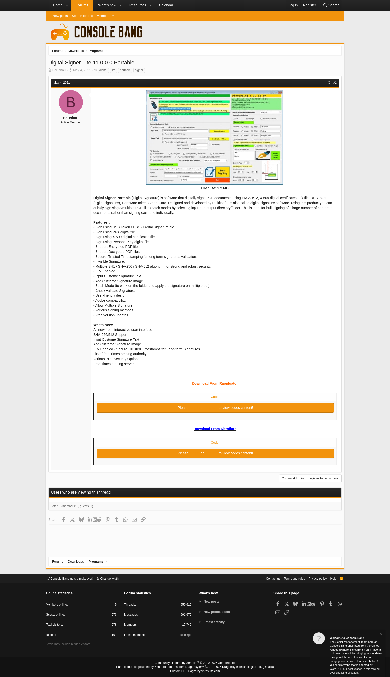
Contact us (265, 578)
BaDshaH (61, 71)
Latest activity (215, 622)
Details (262, 667)
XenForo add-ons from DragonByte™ (180, 667)
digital (104, 71)
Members (103, 16)
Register (212, 409)
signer (140, 71)
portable (126, 71)
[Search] (331, 5)
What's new (107, 5)
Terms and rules (288, 578)
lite (115, 71)
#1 (333, 84)
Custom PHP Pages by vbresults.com (195, 671)
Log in (195, 409)
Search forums (82, 16)
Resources (137, 5)
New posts (60, 16)
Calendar (166, 5)
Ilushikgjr (185, 636)
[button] (67, 5)
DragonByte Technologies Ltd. (238, 667)
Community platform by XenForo (195, 663)
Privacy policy (313, 578)
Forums (82, 5)
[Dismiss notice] (381, 634)
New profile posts (217, 612)
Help (330, 578)
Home (57, 5)
